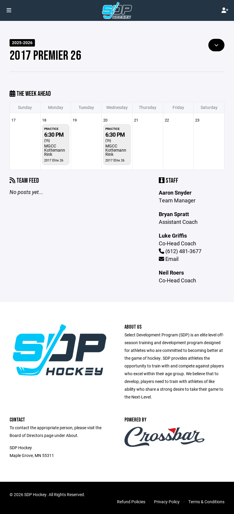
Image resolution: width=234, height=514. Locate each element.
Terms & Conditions (206, 501)
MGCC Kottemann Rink (54, 150)
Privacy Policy (167, 501)
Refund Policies (131, 501)
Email (168, 258)
